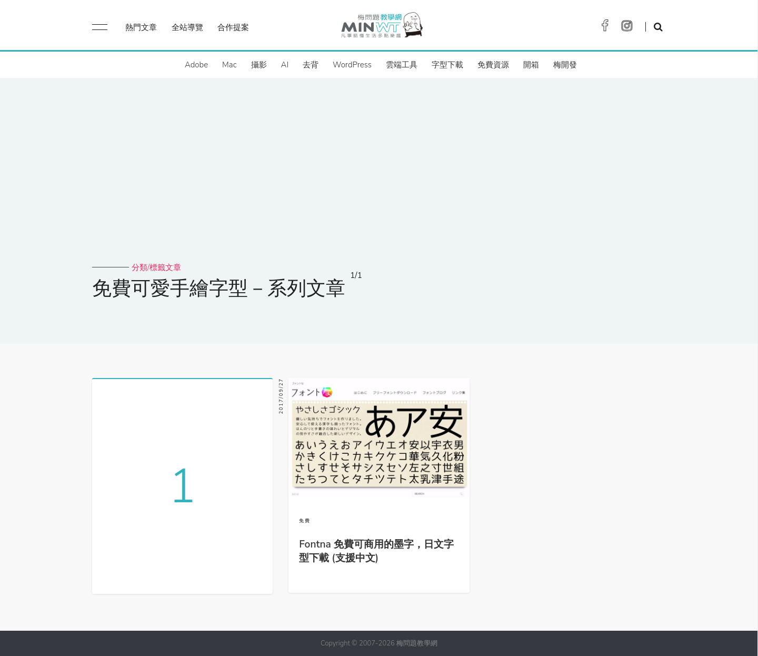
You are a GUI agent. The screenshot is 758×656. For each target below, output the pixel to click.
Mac (229, 64)
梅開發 (565, 64)
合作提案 (233, 27)
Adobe (196, 64)
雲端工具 (401, 64)
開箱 (531, 64)
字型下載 (447, 64)
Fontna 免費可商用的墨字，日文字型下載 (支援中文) (376, 551)
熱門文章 (141, 27)
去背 (310, 64)
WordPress (352, 64)
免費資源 (493, 64)
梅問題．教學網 (381, 28)
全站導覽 (187, 27)
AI (285, 64)
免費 (305, 521)
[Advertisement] (379, 183)
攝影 (259, 64)
